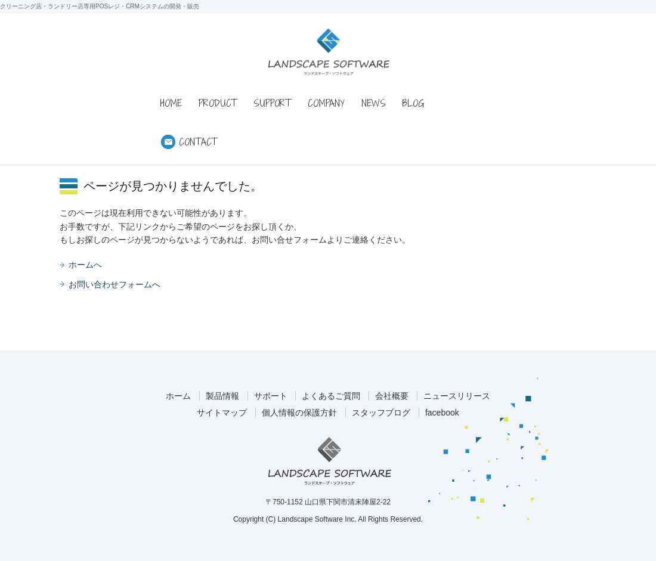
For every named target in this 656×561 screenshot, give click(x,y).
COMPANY (326, 103)
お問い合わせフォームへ (114, 284)
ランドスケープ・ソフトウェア (328, 51)
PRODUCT (218, 103)
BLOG (414, 103)
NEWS (373, 103)
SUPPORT (272, 103)
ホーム (178, 396)
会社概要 (392, 396)
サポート (270, 396)
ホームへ (85, 264)
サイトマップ (222, 412)
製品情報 (222, 396)
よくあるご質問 (331, 396)
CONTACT (198, 141)
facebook (442, 412)
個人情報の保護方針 (299, 412)
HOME (171, 103)
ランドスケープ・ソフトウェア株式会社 (329, 461)
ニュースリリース (456, 396)
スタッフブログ (381, 412)
